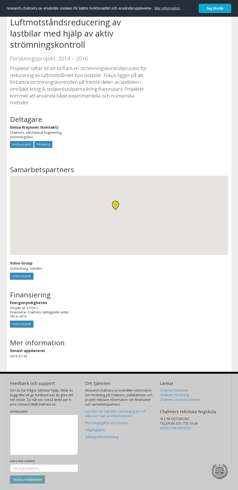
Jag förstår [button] (215, 8)
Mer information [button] (167, 8)
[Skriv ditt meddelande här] (44, 435)
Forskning (43, 144)
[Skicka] (27, 479)
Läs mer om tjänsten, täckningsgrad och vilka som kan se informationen (115, 413)
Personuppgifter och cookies (106, 423)
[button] (115, 205)
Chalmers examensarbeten (180, 399)
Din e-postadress (22, 461)
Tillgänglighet (95, 430)
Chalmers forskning (174, 395)
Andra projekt (22, 144)
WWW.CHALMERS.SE (175, 428)
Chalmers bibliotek (174, 390)
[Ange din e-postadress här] (44, 468)
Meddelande (19, 411)
